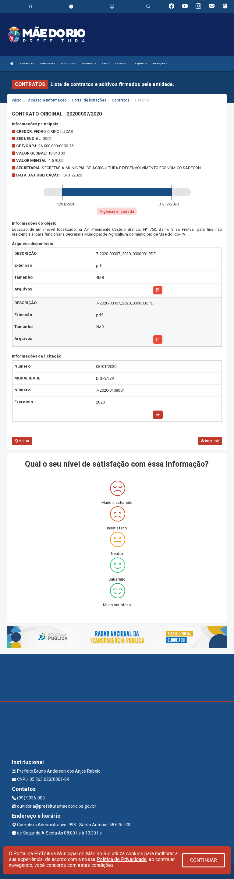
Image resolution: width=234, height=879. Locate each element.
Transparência (139, 63)
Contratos (120, 100)
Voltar (22, 441)
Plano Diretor (47, 63)
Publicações (160, 63)
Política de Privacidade (122, 859)
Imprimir (210, 441)
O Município (68, 63)
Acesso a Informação (47, 100)
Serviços (120, 63)
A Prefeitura (27, 63)
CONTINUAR (203, 860)
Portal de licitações (89, 100)
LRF (105, 63)
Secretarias (89, 63)
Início (17, 100)
